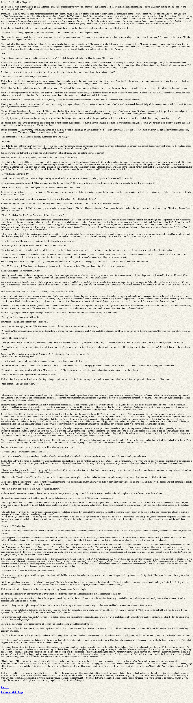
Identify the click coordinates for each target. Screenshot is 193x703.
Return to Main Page (12, 692)
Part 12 (5, 687)
